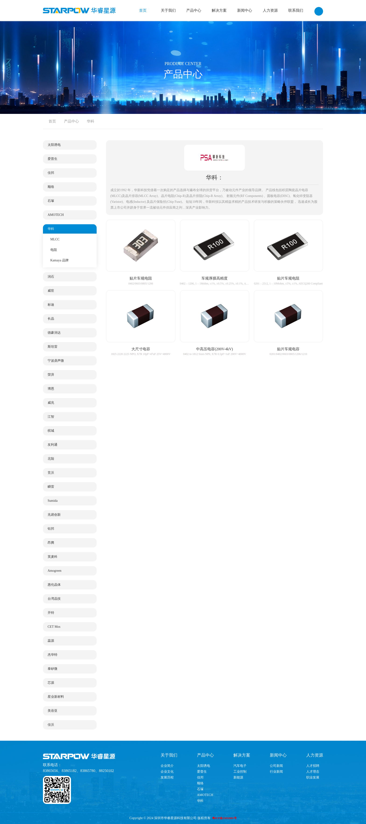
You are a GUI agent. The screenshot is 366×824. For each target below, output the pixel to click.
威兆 (51, 402)
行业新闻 (276, 771)
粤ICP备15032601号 (224, 818)
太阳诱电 (54, 145)
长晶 (51, 318)
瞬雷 (51, 486)
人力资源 (270, 10)
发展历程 (167, 777)
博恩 (51, 388)
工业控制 (239, 771)
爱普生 (52, 159)
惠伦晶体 (54, 584)
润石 (51, 276)
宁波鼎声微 (56, 360)
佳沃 (51, 724)
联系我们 (295, 10)
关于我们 (168, 10)
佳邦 (51, 173)
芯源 (51, 682)
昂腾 (51, 542)
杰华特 (52, 654)
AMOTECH (56, 215)
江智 (51, 416)
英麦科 (52, 556)
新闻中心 (244, 10)
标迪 (51, 304)
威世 (51, 290)
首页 (143, 10)
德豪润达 (54, 332)
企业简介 (167, 766)
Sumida (53, 500)
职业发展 (312, 777)
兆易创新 (54, 514)
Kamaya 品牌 (59, 260)
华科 (90, 121)
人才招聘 (312, 766)
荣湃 (51, 374)
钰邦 (51, 528)
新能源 (238, 777)
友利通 (52, 444)
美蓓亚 (52, 710)
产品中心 (193, 10)
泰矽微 (52, 668)
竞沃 (51, 472)
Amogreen (54, 570)
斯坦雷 (52, 346)
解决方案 (219, 10)
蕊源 (51, 640)
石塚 (51, 201)
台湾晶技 (54, 598)
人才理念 (312, 771)
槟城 (51, 430)
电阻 (53, 250)
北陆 (51, 458)
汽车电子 (239, 766)
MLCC (55, 239)
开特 (51, 612)
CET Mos (54, 626)
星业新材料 (56, 696)
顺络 (51, 187)
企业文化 (167, 771)
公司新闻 (276, 766)
